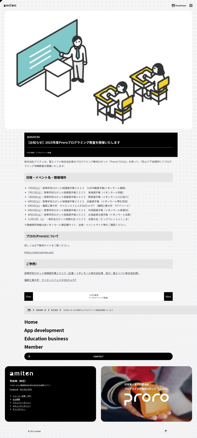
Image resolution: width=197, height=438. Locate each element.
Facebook (14, 389)
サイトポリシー (19, 409)
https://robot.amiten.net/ (39, 252)
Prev (28, 296)
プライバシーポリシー (22, 402)
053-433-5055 (26, 389)
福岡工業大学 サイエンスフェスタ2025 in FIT (50, 280)
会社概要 (16, 399)
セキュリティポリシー (22, 406)
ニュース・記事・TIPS (22, 396)
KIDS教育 (31, 152)
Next (168, 296)
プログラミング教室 (44, 152)
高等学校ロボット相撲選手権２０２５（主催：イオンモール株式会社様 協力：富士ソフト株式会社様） (82, 273)
